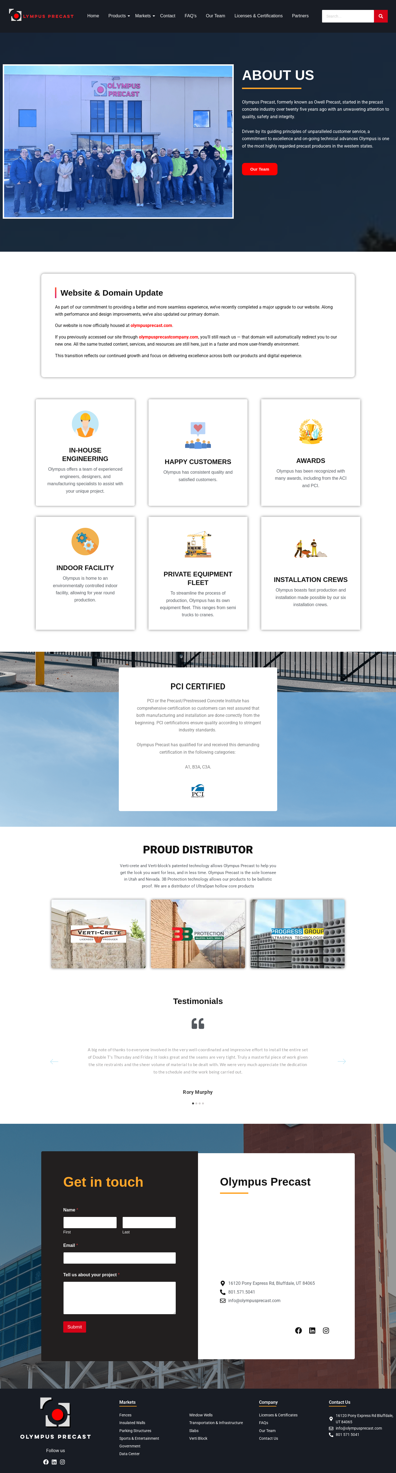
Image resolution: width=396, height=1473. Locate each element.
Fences (125, 1415)
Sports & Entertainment (139, 1438)
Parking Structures (135, 1430)
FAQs (263, 1423)
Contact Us (268, 1438)
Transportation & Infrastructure (216, 1423)
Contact (167, 15)
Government (130, 1446)
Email (70, 1245)
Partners (300, 15)
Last (126, 1232)
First (67, 1232)
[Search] (348, 16)
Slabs (194, 1430)
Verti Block (198, 1438)
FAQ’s (190, 15)
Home (93, 15)
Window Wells (201, 1415)
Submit (74, 1327)
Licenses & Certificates (278, 1415)
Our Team (215, 15)
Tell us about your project (91, 1274)
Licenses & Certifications (259, 15)
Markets (144, 15)
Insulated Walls (132, 1423)
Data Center (129, 1454)
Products (118, 15)
